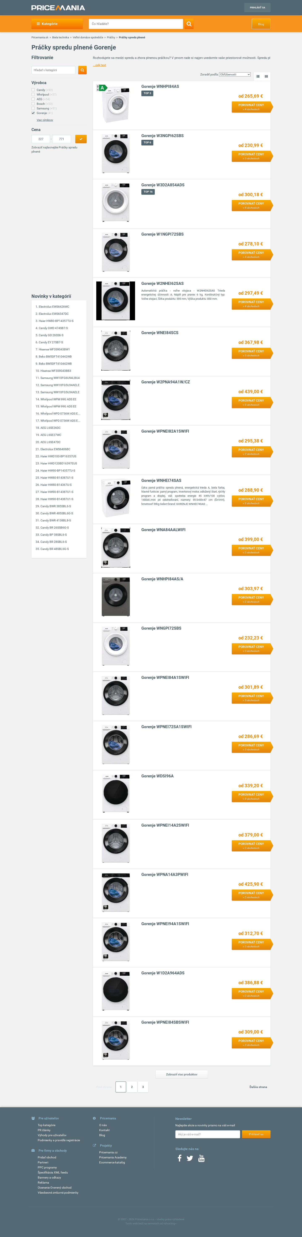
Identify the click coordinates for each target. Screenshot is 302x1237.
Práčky (111, 37)
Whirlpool (47, 94)
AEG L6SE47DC (50, 442)
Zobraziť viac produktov (181, 1074)
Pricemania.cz (108, 1152)
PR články (44, 1130)
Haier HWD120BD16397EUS (58, 463)
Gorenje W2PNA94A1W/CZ (165, 382)
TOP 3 (147, 93)
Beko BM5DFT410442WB (55, 356)
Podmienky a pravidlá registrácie (59, 1140)
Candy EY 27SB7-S (51, 342)
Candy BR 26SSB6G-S (54, 527)
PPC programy (47, 1167)
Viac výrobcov (45, 120)
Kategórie (47, 24)
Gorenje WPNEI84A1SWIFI (165, 677)
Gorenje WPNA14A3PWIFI (164, 874)
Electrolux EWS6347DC (54, 313)
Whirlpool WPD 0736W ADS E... (60, 413)
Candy (45, 90)
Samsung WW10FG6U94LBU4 (60, 378)
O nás (103, 1125)
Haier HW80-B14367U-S (56, 484)
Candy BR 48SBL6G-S (54, 549)
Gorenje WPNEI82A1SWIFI (165, 431)
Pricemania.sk (39, 37)
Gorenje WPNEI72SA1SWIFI (166, 726)
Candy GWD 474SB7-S (53, 328)
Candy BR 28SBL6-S (53, 541)
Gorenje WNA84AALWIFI (163, 529)
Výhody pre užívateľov (52, 1135)
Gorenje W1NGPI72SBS (162, 234)
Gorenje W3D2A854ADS (163, 185)
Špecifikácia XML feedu (53, 1172)
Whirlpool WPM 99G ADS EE (58, 399)
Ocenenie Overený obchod (55, 1187)
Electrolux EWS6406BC (55, 449)
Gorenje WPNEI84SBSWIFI (165, 1022)
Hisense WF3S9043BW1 (54, 349)
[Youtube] (201, 1159)
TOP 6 (147, 142)
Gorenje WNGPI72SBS (161, 628)
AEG (43, 99)
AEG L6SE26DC (50, 427)
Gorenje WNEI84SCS (159, 332)
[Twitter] (189, 1159)
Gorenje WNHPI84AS (160, 86)
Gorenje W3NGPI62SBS (162, 135)
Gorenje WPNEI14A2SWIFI (165, 825)
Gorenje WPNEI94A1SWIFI (165, 923)
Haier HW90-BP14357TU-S (57, 470)
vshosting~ (170, 1223)
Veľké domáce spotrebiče (88, 37)
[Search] (189, 24)
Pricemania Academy (113, 1157)
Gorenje (45, 113)
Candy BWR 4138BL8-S (55, 520)
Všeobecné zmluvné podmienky (58, 1192)
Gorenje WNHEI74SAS (161, 480)
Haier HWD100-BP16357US (58, 456)
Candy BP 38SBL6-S (53, 534)
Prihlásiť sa (257, 7)
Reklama (43, 1182)
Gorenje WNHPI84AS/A (162, 579)
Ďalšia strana (258, 1087)
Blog (261, 24)
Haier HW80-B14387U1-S (56, 477)
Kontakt (104, 1130)
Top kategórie (46, 1125)
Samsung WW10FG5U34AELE (59, 385)
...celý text (99, 65)
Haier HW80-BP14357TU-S (56, 321)
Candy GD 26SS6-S (51, 335)
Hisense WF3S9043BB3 (55, 370)
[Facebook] (179, 1159)
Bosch (45, 103)
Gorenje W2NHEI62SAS (162, 283)
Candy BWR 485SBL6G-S (56, 513)
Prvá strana (104, 1087)
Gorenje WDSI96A (157, 776)
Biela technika (60, 37)
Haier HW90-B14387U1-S (56, 492)
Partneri (43, 1162)
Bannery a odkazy (49, 1177)
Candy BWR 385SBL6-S (55, 506)
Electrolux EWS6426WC (54, 306)
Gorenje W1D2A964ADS (163, 973)
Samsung (47, 108)
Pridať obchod (47, 1157)
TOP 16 (148, 191)
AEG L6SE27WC (50, 435)
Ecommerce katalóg (112, 1162)
